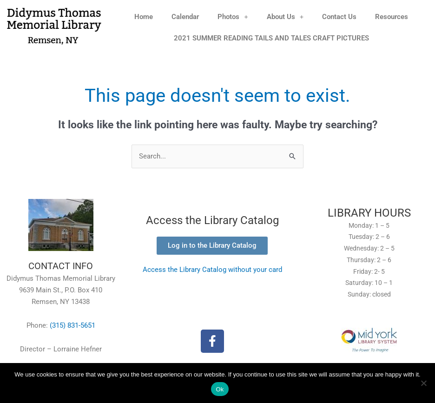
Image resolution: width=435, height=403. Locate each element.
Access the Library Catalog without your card (212, 269)
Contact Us (339, 17)
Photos (233, 16)
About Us (285, 16)
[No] (423, 383)
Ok (220, 389)
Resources (391, 17)
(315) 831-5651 (72, 325)
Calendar (185, 17)
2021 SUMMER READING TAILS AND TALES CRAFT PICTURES (271, 38)
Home (143, 17)
